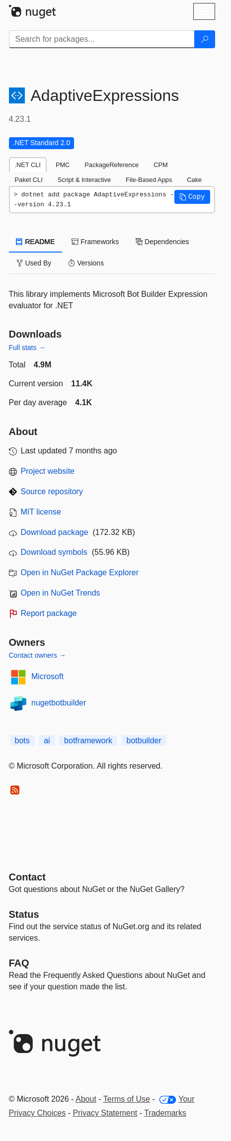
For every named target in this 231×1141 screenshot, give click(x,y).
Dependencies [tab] (162, 242)
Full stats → (27, 347)
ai (47, 740)
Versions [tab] (86, 263)
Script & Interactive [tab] (84, 179)
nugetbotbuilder (58, 703)
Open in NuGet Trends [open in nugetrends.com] (60, 593)
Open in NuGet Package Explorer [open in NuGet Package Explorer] (80, 572)
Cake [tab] (194, 179)
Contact (27, 877)
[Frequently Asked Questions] (19, 963)
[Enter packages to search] (102, 39)
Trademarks (165, 1113)
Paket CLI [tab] (29, 179)
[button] (192, 197)
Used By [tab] (34, 263)
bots (22, 740)
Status (24, 914)
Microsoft (47, 676)
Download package (54, 532)
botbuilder (143, 740)
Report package (49, 613)
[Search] (204, 39)
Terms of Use (126, 1099)
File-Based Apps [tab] (149, 179)
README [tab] (35, 242)
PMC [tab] (63, 165)
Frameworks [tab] (95, 242)
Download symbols (54, 552)
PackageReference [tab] (111, 165)
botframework (88, 740)
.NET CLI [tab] (28, 165)
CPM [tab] (160, 165)
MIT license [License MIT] (41, 512)
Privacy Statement (105, 1113)
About (86, 1099)
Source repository (52, 491)
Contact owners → (37, 655)
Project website (48, 471)
